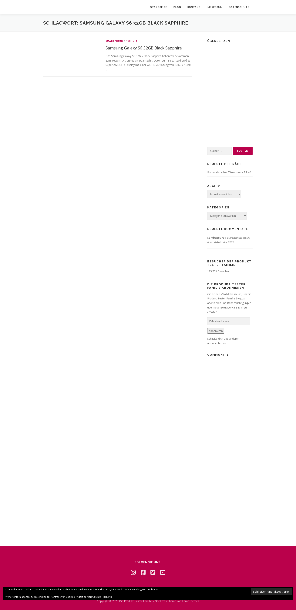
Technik (131, 40)
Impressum (215, 7)
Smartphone (114, 40)
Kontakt (193, 7)
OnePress (161, 601)
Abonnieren (216, 331)
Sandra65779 (215, 237)
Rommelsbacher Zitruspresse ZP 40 (229, 172)
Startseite (158, 7)
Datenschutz (239, 7)
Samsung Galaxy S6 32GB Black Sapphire (144, 48)
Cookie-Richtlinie (102, 596)
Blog (177, 7)
